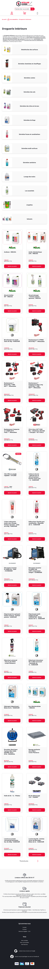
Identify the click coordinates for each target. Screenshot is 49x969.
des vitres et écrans (12, 39)
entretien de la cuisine (39, 38)
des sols (5, 39)
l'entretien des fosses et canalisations (33, 40)
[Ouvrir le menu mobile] (37, 13)
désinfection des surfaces (33, 36)
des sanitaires (21, 39)
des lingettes (37, 39)
